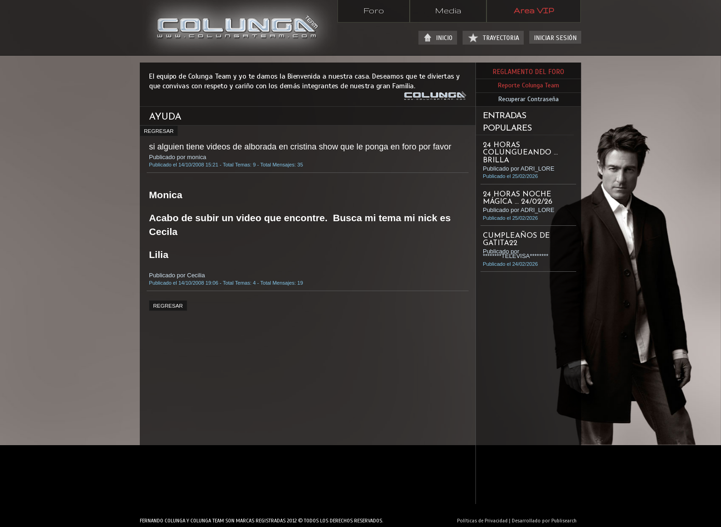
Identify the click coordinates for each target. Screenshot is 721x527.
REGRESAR (159, 131)
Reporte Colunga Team (528, 85)
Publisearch (564, 520)
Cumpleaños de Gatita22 (516, 239)
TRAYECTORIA (501, 38)
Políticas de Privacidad (482, 520)
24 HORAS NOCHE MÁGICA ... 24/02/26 (517, 198)
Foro (373, 10)
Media (448, 10)
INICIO (444, 38)
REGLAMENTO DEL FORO (528, 72)
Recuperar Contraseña (528, 99)
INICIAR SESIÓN (555, 38)
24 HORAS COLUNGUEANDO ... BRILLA (520, 153)
